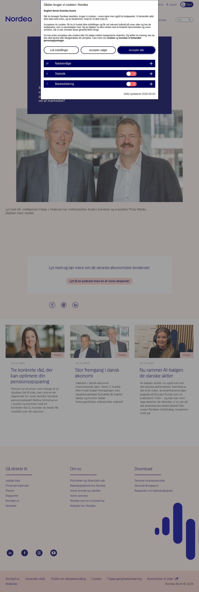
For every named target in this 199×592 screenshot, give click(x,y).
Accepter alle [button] (136, 50)
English (48, 10)
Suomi (72, 10)
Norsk (56, 10)
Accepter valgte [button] (98, 50)
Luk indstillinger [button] (59, 50)
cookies (111, 38)
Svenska (64, 10)
